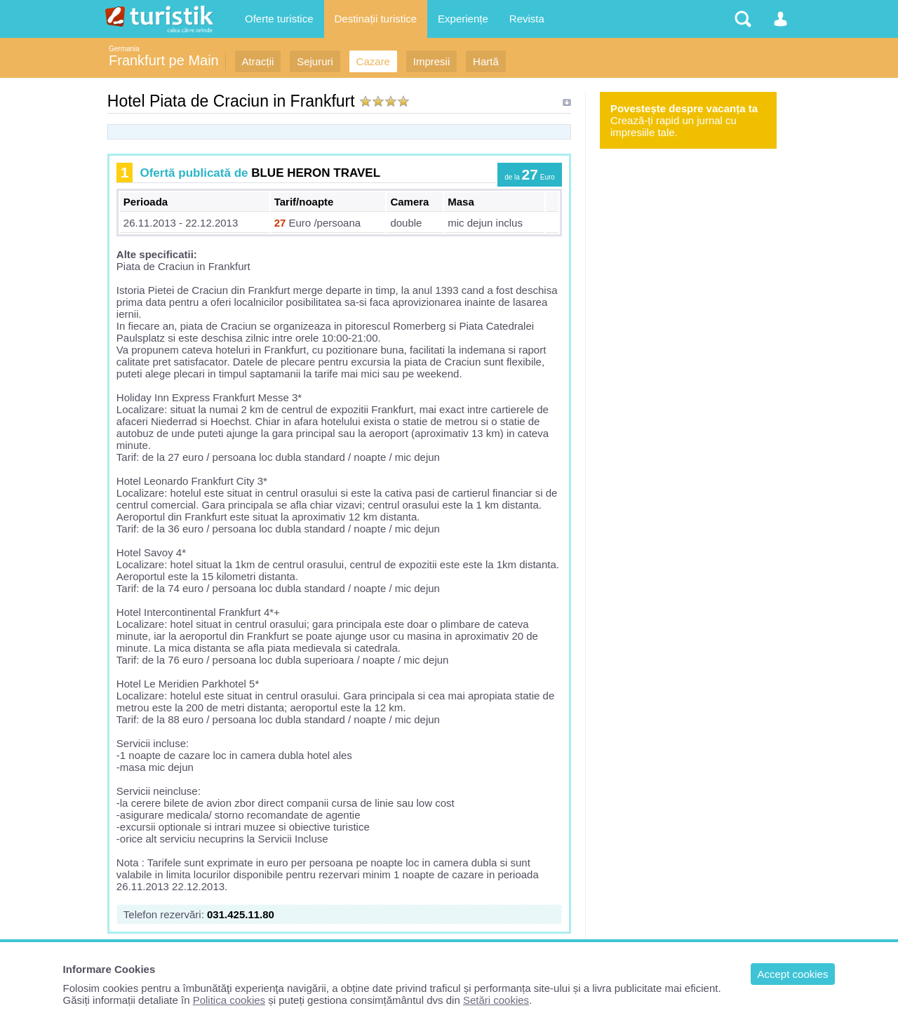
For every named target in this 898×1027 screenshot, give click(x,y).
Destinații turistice (376, 19)
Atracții (258, 61)
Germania (124, 49)
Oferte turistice (279, 19)
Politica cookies (229, 1000)
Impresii (431, 61)
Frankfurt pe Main (164, 60)
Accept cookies (793, 974)
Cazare (373, 61)
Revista (526, 19)
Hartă (486, 61)
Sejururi (315, 61)
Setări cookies (496, 1000)
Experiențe (463, 19)
